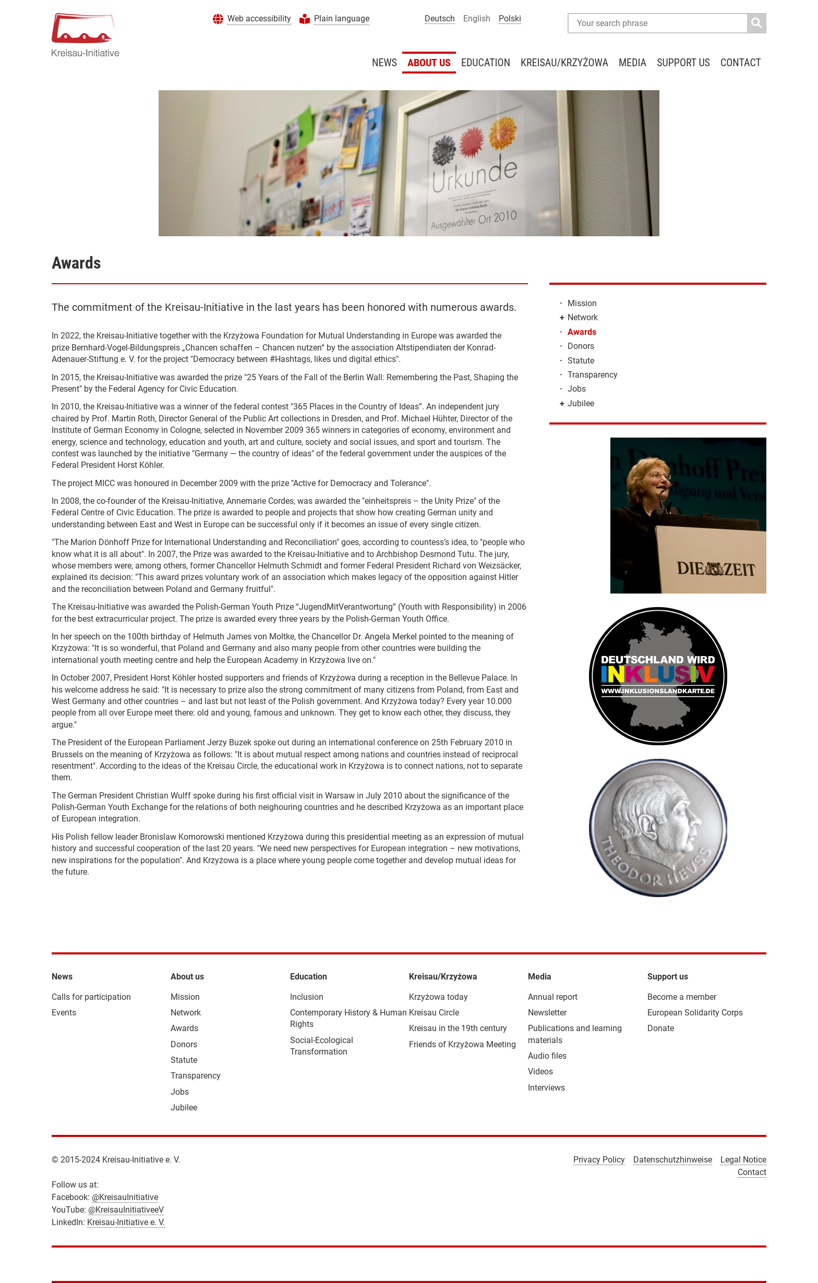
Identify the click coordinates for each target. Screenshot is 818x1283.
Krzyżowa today (438, 997)
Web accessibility (259, 18)
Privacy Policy (599, 1160)
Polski (510, 18)
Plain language (341, 18)
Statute (581, 361)
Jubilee (581, 403)
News (384, 62)
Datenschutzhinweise (672, 1160)
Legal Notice (743, 1160)
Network (583, 317)
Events (64, 1013)
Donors (581, 346)
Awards (582, 332)
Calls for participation (91, 997)
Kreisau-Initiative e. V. (126, 1222)
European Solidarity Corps (695, 1013)
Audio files (547, 1056)
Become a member (681, 997)
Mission (582, 303)
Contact (740, 62)
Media (632, 62)
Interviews (546, 1088)
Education (485, 62)
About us (429, 62)
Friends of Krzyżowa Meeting (462, 1044)
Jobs (577, 389)
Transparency (593, 375)
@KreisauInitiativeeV (126, 1210)
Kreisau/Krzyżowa (564, 62)
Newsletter (547, 1013)
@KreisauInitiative (125, 1197)
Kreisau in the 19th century (458, 1028)
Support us (683, 62)
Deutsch (440, 18)
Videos (540, 1071)
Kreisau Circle (434, 1013)
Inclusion (306, 997)
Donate (660, 1028)
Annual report (553, 997)
